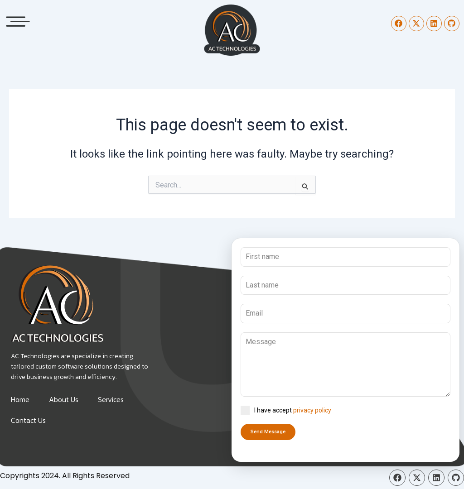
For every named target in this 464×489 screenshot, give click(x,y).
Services (111, 399)
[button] (18, 19)
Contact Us (28, 420)
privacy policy (312, 410)
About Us (63, 399)
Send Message (268, 432)
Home (20, 399)
